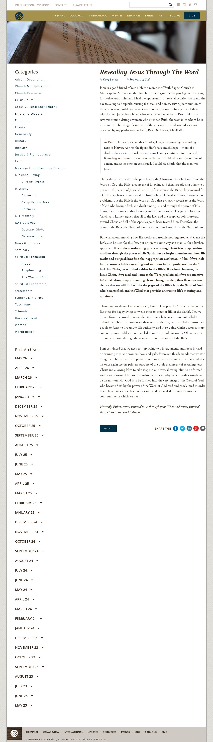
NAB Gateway (25, 222)
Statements (23, 291)
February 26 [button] (28, 387)
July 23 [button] (23, 686)
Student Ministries (29, 297)
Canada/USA (77, 15)
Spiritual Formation (30, 257)
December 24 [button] (28, 522)
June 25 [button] (24, 464)
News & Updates (27, 243)
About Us (174, 15)
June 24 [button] (24, 580)
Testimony (23, 304)
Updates (117, 15)
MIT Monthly (24, 216)
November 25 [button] (29, 416)
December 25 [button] (28, 406)
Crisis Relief (24, 100)
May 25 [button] (23, 474)
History (20, 141)
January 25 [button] (27, 512)
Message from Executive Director (40, 168)
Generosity (23, 134)
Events (149, 15)
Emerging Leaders (29, 113)
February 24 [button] (28, 618)
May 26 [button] (23, 358)
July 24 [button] (23, 570)
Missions (21, 188)
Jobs (161, 15)
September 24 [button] (29, 551)
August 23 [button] (26, 676)
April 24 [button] (24, 599)
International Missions (32, 5)
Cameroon (29, 195)
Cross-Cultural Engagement (36, 107)
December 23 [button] (28, 638)
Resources (133, 15)
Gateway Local (33, 236)
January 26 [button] (27, 396)
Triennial (59, 15)
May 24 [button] (23, 589)
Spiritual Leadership (30, 284)
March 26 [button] (26, 377)
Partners (28, 209)
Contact (60, 5)
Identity (21, 147)
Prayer (27, 263)
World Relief (24, 332)
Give (192, 15)
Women (20, 325)
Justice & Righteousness (33, 154)
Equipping (22, 120)
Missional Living (27, 175)
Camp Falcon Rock (36, 202)
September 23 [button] (29, 667)
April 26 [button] (24, 368)
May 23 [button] (23, 705)
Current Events (33, 182)
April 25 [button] (24, 483)
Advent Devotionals (30, 79)
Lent (18, 161)
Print (108, 428)
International (98, 15)
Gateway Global (34, 229)
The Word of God (140, 79)
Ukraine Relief (82, 5)
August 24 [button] (26, 560)
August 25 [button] (26, 445)
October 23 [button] (27, 657)
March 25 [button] (26, 493)
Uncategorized (26, 318)
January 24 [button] (27, 628)
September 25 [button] (29, 435)
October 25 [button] (27, 425)
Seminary (22, 250)
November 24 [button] (29, 531)
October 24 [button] (27, 541)
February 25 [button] (28, 503)
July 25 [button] (23, 454)
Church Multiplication (31, 86)
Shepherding (31, 270)
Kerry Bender (110, 79)
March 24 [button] (26, 609)
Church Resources (29, 93)
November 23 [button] (29, 647)
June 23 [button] (24, 695)
